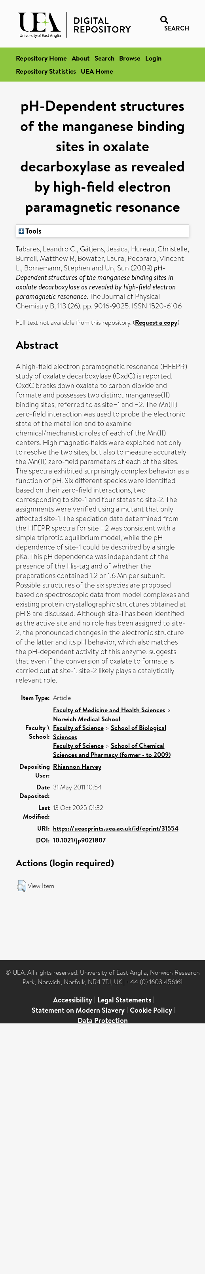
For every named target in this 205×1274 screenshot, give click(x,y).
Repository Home (41, 58)
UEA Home (97, 71)
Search (104, 58)
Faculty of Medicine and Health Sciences (109, 709)
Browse (129, 58)
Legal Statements (124, 1000)
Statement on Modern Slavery (78, 1010)
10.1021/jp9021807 (79, 840)
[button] (21, 886)
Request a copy (156, 322)
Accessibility (72, 1000)
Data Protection (103, 1020)
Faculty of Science (78, 727)
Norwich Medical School (86, 719)
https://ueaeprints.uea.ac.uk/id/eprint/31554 (115, 828)
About (81, 58)
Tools (30, 231)
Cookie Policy (151, 1010)
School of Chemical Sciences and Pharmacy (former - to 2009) (112, 750)
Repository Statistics (46, 71)
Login (153, 58)
